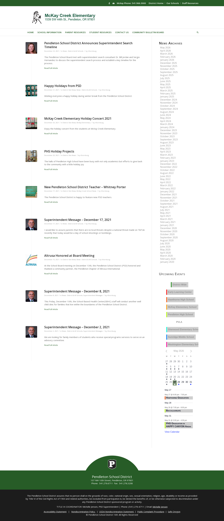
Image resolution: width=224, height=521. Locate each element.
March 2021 (166, 219)
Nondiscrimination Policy (83, 511)
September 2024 (169, 108)
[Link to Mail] (113, 3)
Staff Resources (190, 3)
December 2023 (168, 130)
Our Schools (172, 3)
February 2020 (168, 258)
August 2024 (167, 112)
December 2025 (168, 63)
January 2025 (167, 96)
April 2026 (165, 50)
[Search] (196, 32)
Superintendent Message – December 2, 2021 (77, 327)
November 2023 (168, 133)
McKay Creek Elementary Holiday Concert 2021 (77, 119)
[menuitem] (156, 3)
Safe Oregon (174, 511)
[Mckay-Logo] (63, 17)
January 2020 (167, 261)
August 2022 (167, 173)
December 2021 (168, 194)
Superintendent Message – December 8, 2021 (77, 291)
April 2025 (165, 87)
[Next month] (191, 351)
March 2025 (166, 90)
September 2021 (169, 203)
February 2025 (168, 93)
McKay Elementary (83, 123)
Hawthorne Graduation (177, 397)
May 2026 (165, 47)
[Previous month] (166, 351)
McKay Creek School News (86, 191)
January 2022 (167, 191)
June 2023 (165, 145)
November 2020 (168, 231)
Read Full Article (51, 68)
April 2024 (165, 121)
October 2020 (167, 234)
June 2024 (165, 115)
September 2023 (169, 139)
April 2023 (165, 151)
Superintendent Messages (93, 295)
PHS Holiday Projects (59, 151)
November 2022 (168, 166)
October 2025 (167, 69)
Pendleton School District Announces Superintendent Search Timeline (88, 45)
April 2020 (165, 252)
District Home (156, 3)
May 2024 (165, 118)
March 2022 (166, 185)
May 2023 (165, 148)
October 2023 (167, 136)
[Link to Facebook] (109, 3)
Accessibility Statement (55, 511)
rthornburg (92, 51)
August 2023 (167, 142)
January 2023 (167, 160)
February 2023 (168, 157)
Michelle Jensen (160, 506)
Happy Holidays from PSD (62, 86)
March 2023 (166, 154)
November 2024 (168, 102)
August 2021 (167, 206)
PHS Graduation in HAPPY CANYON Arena (178, 425)
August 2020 (167, 240)
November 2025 (168, 66)
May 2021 (165, 212)
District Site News (69, 90)
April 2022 (165, 182)
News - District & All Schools (73, 51)
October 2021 (167, 200)
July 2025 (165, 78)
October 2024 (167, 105)
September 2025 (169, 72)
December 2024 (168, 99)
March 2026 (166, 53)
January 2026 (167, 59)
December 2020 (168, 228)
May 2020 (165, 249)
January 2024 (167, 127)
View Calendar (172, 432)
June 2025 (165, 81)
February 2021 (168, 222)
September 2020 (169, 237)
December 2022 (168, 163)
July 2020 (165, 243)
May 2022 (165, 179)
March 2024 (166, 124)
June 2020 (165, 246)
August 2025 (167, 75)
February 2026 (168, 56)
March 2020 (166, 255)
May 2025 (165, 84)
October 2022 (167, 170)
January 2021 (167, 225)
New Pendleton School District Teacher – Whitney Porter (85, 187)
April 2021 (165, 215)
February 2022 (168, 188)
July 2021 (165, 209)
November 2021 (168, 197)
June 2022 (165, 176)
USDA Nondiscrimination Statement (116, 511)
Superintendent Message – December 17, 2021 (77, 220)
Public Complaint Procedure (150, 511)
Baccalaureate (173, 410)
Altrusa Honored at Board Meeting (69, 256)
